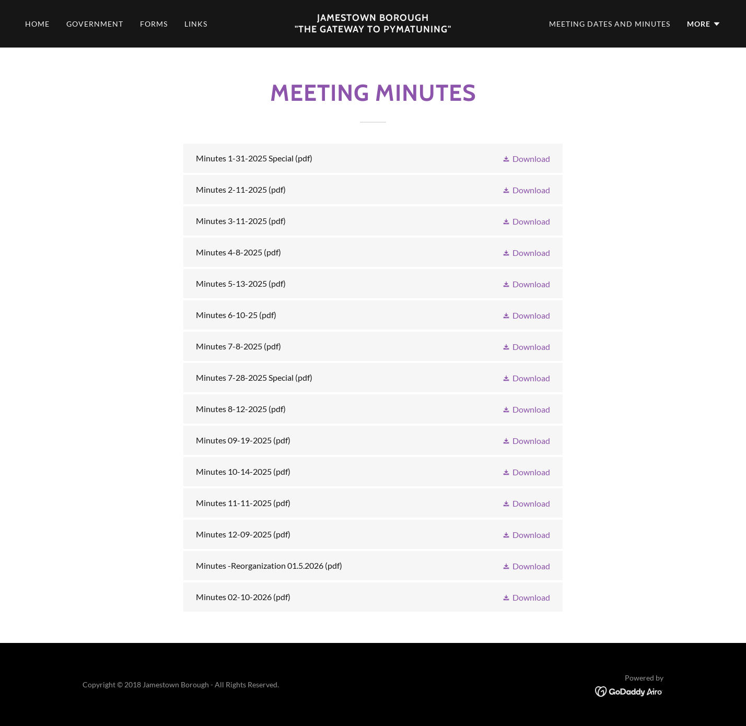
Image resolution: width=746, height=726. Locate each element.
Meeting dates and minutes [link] (609, 23)
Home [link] (37, 23)
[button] (704, 24)
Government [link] (94, 23)
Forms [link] (154, 23)
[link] (373, 29)
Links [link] (195, 23)
